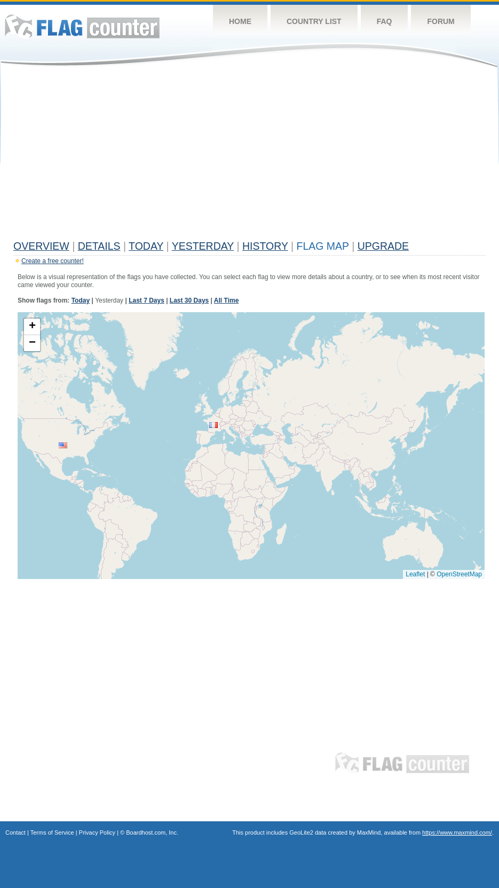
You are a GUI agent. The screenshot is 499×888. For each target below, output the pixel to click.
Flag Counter (82, 26)
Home (240, 21)
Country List (314, 21)
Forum (440, 21)
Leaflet (415, 574)
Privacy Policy (97, 832)
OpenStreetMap (459, 574)
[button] (63, 445)
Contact (15, 832)
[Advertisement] (249, 156)
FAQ (384, 21)
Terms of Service (52, 832)
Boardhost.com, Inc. (152, 832)
